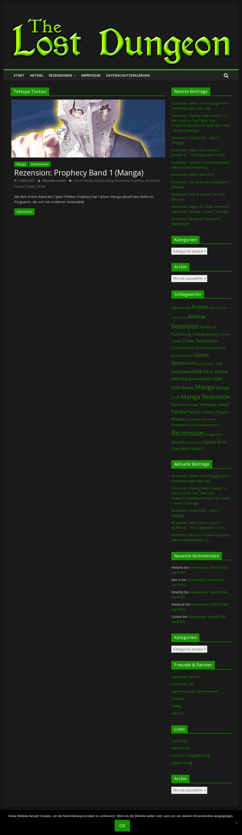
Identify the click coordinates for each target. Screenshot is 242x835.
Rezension (152, 181)
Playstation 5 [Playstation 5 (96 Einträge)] (180, 425)
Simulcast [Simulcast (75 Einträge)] (195, 443)
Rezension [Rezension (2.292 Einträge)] (187, 433)
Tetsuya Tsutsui (24, 186)
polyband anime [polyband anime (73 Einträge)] (202, 425)
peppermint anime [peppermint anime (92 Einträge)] (203, 419)
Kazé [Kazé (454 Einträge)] (196, 371)
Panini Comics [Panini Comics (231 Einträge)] (201, 412)
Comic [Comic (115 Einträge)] (176, 341)
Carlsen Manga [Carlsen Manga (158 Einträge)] (205, 334)
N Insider (178, 698)
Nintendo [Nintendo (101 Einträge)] (192, 404)
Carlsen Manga (83, 181)
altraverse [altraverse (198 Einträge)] (180, 307)
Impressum (90, 75)
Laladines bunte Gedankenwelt (194, 691)
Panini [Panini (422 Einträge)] (178, 411)
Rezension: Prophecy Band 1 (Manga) (78, 172)
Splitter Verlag (181, 763)
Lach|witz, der (182, 684)
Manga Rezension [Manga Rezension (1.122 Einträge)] (205, 396)
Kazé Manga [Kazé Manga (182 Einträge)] (182, 378)
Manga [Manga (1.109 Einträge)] (204, 387)
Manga (21, 164)
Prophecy (137, 181)
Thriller (41, 186)
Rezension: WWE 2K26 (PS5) (193, 174)
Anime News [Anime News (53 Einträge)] (179, 317)
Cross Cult (179, 741)
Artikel (36, 75)
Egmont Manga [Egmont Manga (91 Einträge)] (205, 348)
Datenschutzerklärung (128, 75)
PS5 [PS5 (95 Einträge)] (217, 425)
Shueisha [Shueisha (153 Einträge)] (179, 442)
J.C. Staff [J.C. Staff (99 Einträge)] (216, 363)
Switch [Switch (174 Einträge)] (197, 448)
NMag (176, 706)
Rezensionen (60, 75)
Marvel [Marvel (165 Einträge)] (177, 404)
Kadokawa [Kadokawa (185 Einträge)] (180, 371)
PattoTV (177, 713)
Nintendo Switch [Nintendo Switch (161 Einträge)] (214, 404)
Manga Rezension (117, 181)
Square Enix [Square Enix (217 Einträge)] (214, 442)
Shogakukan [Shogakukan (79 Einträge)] (214, 435)
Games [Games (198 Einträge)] (185, 355)
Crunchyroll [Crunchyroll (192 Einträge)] (182, 347)
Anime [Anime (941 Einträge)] (199, 307)
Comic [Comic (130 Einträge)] (225, 334)
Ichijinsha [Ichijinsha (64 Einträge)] (203, 364)
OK (122, 825)
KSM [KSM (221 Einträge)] (217, 378)
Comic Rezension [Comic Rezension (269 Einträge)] (200, 341)
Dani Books (180, 748)
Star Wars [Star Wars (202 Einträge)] (180, 448)
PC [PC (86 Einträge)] (187, 419)
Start (18, 75)
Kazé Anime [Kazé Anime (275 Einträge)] (215, 371)
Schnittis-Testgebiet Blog (190, 755)
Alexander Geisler (54, 181)
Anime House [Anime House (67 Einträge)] (218, 308)
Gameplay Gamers (185, 676)
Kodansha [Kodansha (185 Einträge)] (203, 378)
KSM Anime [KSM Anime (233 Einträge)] (182, 387)
